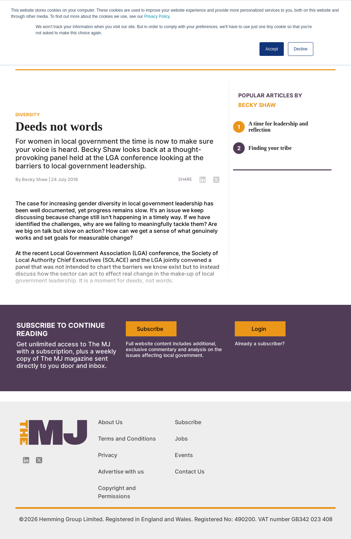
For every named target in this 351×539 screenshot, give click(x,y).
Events (184, 455)
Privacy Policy (157, 16)
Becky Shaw (35, 179)
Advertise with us (121, 471)
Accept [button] (271, 49)
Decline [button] (300, 49)
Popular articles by (270, 95)
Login (259, 328)
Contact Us (190, 471)
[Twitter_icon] (39, 460)
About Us (110, 422)
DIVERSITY (27, 114)
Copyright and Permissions (117, 492)
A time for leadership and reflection (278, 127)
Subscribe (150, 328)
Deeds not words (58, 126)
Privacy (107, 455)
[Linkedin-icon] (26, 460)
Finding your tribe (270, 148)
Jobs (181, 438)
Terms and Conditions (127, 438)
